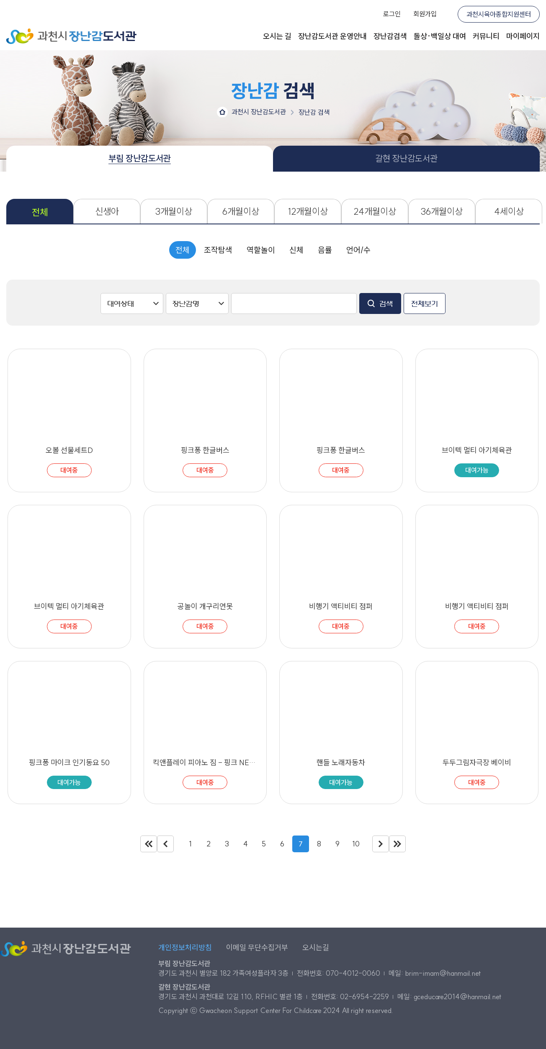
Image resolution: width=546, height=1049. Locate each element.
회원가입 (425, 14)
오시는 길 (277, 36)
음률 (325, 250)
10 (356, 843)
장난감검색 (390, 36)
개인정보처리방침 (185, 947)
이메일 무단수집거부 (257, 947)
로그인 (392, 14)
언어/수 (358, 250)
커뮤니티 (486, 36)
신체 (296, 250)
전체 (182, 250)
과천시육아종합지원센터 (498, 14)
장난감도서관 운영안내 (332, 36)
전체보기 (424, 303)
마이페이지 (523, 36)
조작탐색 (218, 250)
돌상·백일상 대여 (440, 36)
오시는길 (315, 947)
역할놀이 (261, 250)
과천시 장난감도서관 (71, 36)
